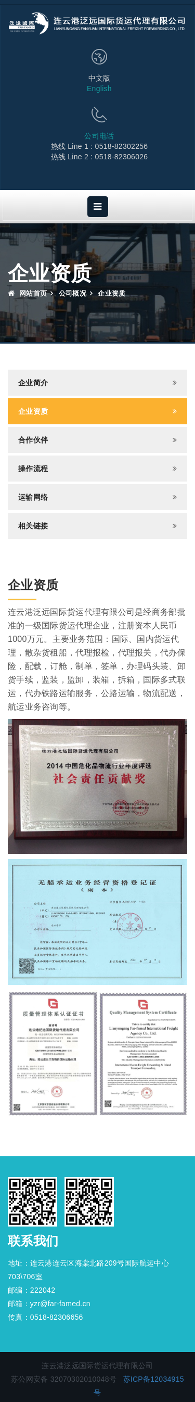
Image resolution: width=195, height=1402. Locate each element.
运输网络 (33, 497)
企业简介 (33, 382)
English (99, 88)
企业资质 (33, 411)
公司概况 (72, 293)
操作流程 (33, 468)
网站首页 (27, 293)
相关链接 (33, 526)
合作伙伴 (33, 440)
